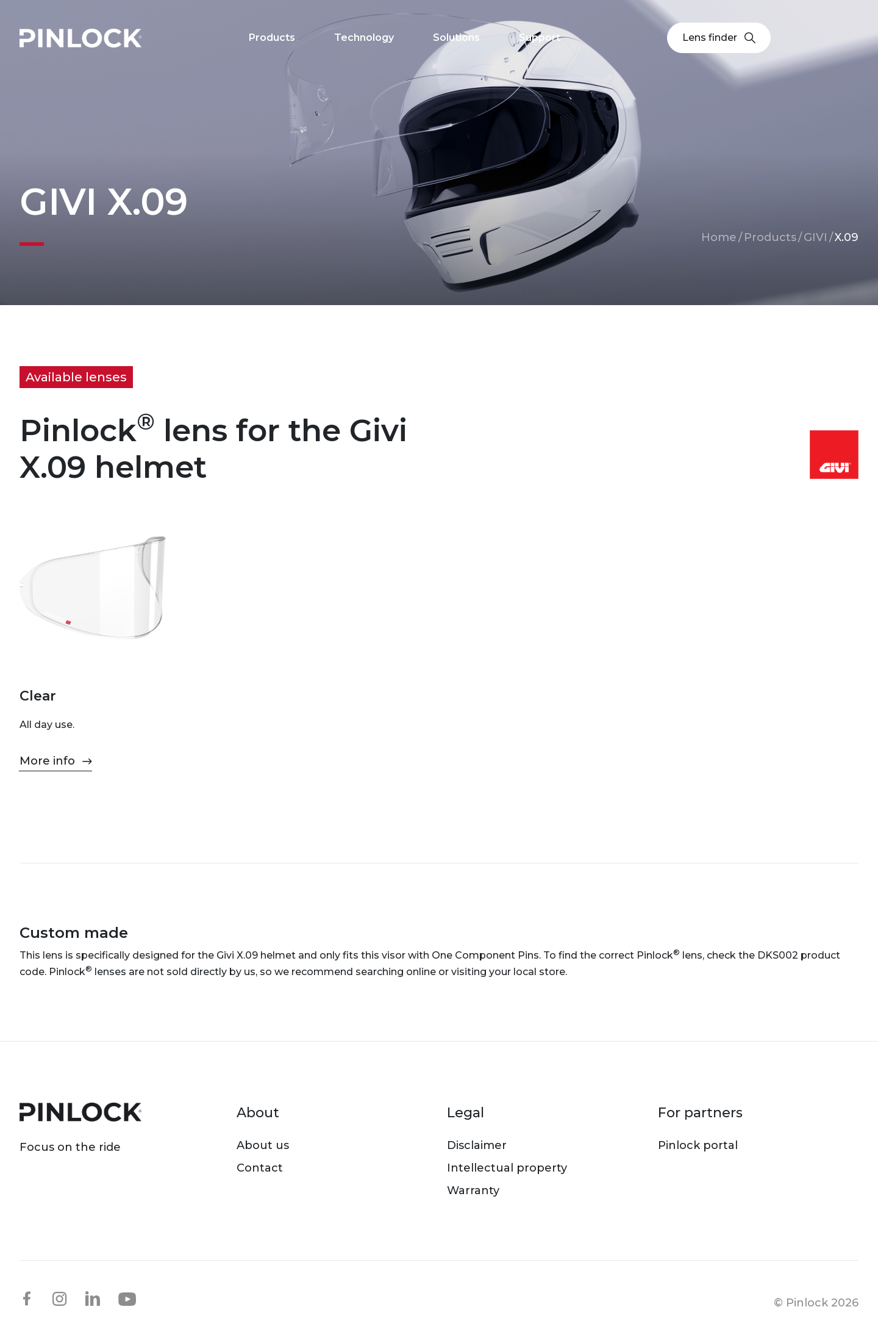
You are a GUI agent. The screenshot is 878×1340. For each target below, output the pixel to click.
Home (719, 237)
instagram (59, 1298)
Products (770, 237)
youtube (127, 1299)
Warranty (473, 1190)
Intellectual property (507, 1168)
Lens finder (718, 37)
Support (539, 37)
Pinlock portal (698, 1145)
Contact (260, 1168)
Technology (364, 37)
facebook (27, 1298)
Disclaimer (477, 1145)
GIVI (815, 237)
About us (263, 1145)
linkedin (92, 1298)
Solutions (456, 37)
